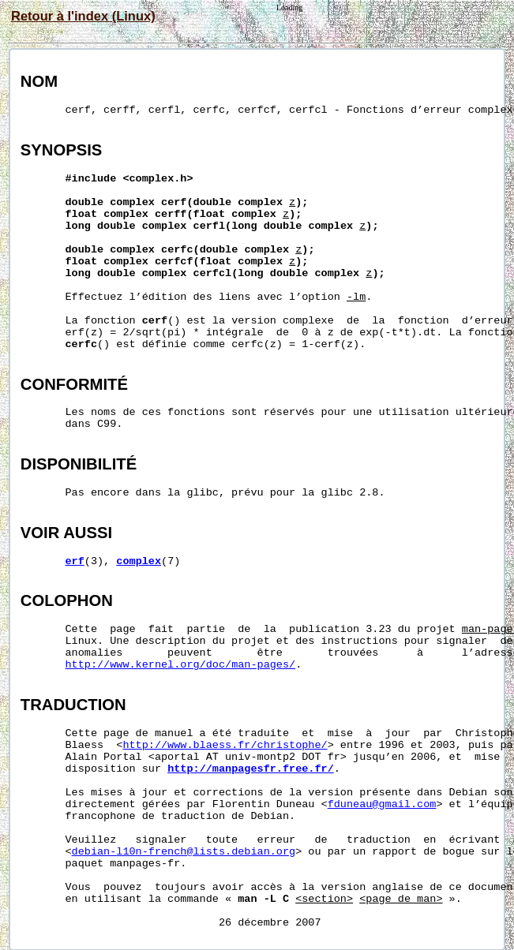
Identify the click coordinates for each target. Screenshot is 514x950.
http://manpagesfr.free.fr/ (250, 769)
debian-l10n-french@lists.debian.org (184, 852)
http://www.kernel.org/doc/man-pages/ (181, 665)
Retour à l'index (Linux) (83, 16)
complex (138, 561)
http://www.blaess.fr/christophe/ (224, 745)
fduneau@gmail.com (382, 804)
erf (75, 561)
